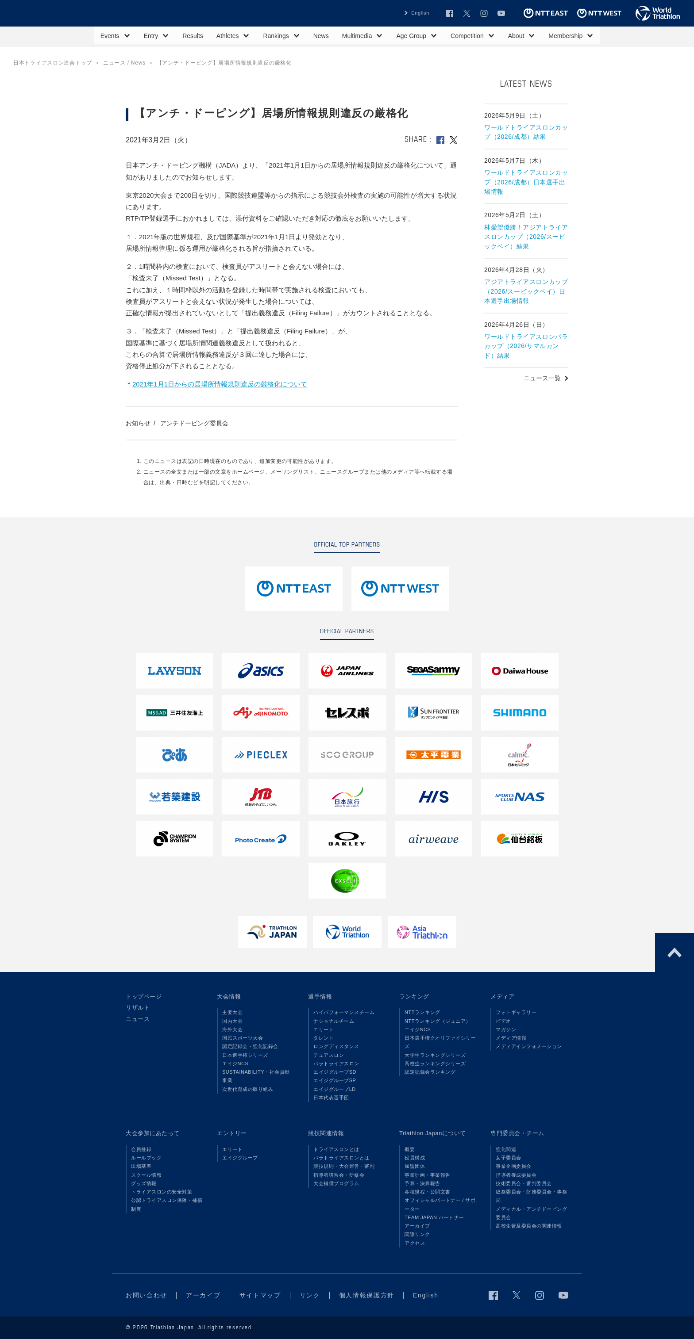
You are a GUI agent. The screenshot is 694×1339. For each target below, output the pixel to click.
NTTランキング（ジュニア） (438, 1021)
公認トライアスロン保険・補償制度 (166, 1204)
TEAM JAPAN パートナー (434, 1217)
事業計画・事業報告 (428, 1175)
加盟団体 (415, 1166)
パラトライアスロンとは (341, 1157)
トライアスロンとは (336, 1149)
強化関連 (506, 1149)
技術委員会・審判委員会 (524, 1183)
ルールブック (146, 1157)
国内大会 (232, 1021)
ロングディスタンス (336, 1046)
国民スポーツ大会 (242, 1038)
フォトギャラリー (516, 1012)
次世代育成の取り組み (247, 1089)
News (321, 35)
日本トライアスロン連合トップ (52, 63)
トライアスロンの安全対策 (161, 1191)
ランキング (414, 996)
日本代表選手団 (331, 1097)
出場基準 (141, 1166)
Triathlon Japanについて (432, 1133)
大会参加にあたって (153, 1133)
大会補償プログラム (336, 1183)
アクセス (415, 1243)
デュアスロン (328, 1055)
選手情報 (320, 996)
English (420, 12)
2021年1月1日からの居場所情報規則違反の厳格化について (219, 384)
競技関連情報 (326, 1133)
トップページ (144, 996)
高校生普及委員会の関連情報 (529, 1225)
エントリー (232, 1133)
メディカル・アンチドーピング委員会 (531, 1213)
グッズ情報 (144, 1183)
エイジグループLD (334, 1089)
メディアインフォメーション (529, 1046)
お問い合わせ (146, 1295)
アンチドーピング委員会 (194, 423)
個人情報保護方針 (366, 1295)
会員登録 (141, 1149)
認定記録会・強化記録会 (250, 1046)
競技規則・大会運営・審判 (343, 1166)
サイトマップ (260, 1295)
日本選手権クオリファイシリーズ (440, 1042)
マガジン (506, 1029)
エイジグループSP (334, 1080)
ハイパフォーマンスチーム (343, 1012)
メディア (502, 996)
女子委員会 (508, 1157)
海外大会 (232, 1029)
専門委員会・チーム (517, 1133)
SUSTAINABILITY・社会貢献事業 (256, 1076)
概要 (410, 1149)
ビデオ (503, 1021)
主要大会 (232, 1012)
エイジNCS (235, 1063)
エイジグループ (240, 1157)
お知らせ (138, 423)
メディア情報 (511, 1038)
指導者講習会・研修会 (338, 1175)
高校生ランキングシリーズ (435, 1063)
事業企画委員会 (514, 1166)
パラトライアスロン (336, 1063)
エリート (323, 1029)
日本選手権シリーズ (245, 1055)
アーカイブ (417, 1225)
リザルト (138, 1007)
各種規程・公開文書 (428, 1191)
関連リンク (417, 1234)
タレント (323, 1038)
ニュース (138, 1019)
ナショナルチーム (333, 1021)
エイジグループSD (334, 1072)
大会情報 (229, 996)
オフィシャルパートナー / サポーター (440, 1204)
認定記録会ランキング (430, 1072)
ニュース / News (124, 63)
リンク (310, 1295)
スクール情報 (146, 1175)
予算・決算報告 (422, 1183)
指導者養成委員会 (516, 1175)
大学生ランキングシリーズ (435, 1055)
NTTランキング (422, 1012)
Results (192, 35)
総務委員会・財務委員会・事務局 (531, 1196)
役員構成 (415, 1157)
